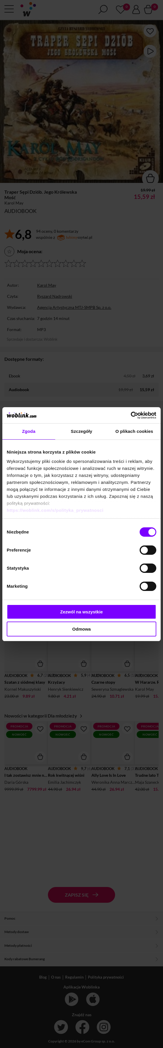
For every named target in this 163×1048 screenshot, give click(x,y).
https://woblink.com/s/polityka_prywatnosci (55, 510)
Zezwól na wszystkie (81, 611)
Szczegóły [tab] (81, 431)
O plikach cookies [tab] (134, 431)
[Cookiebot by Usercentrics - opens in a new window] (130, 415)
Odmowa (81, 629)
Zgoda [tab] (29, 431)
